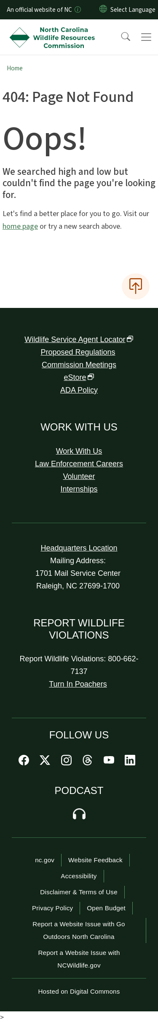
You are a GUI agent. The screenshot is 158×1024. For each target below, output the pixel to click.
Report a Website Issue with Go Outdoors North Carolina (78, 930)
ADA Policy (79, 390)
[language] (132, 9)
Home (15, 68)
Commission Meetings (79, 365)
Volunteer (79, 476)
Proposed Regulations (77, 352)
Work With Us (79, 451)
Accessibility (78, 876)
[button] (120, 37)
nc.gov (44, 860)
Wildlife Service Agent (78, 339)
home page (20, 226)
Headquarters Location (78, 548)
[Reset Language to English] (103, 9)
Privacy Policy (52, 908)
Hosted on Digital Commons (79, 991)
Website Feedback (95, 860)
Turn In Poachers (78, 684)
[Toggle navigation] (146, 37)
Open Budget (106, 908)
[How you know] (77, 9)
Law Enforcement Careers (79, 464)
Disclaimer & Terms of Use (79, 892)
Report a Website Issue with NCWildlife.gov (79, 959)
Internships (78, 489)
